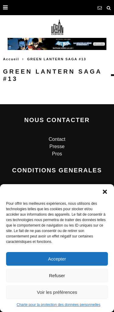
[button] (105, 192)
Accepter (57, 258)
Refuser (57, 275)
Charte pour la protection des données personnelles (59, 305)
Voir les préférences (57, 292)
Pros (57, 153)
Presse (57, 146)
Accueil (11, 59)
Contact (57, 139)
